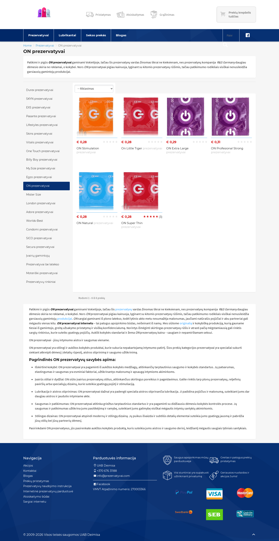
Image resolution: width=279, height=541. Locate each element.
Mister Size (33, 194)
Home (27, 45)
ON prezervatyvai (38, 186)
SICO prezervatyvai (39, 238)
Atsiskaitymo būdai (36, 496)
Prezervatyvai (38, 35)
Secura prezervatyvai (40, 247)
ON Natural (95, 223)
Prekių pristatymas (36, 481)
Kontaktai (29, 471)
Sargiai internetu (34, 501)
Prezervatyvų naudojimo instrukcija (47, 486)
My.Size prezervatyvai (40, 168)
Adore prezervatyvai (39, 212)
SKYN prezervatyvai (39, 98)
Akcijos (28, 465)
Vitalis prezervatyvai (39, 142)
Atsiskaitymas (135, 14)
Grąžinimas (167, 14)
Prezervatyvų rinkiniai (41, 282)
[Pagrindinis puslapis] (44, 14)
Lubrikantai (67, 35)
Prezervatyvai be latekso (42, 264)
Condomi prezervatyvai (42, 229)
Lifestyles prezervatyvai (42, 125)
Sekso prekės (96, 35)
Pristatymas (103, 14)
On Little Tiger (141, 148)
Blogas (121, 35)
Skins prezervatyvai (39, 133)
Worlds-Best (34, 220)
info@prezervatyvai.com (111, 476)
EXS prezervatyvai (38, 107)
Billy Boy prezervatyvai (41, 159)
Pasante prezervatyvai (41, 116)
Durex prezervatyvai (39, 90)
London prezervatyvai (40, 203)
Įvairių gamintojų (38, 255)
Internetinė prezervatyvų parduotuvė (48, 491)
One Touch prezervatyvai (43, 151)
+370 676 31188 (105, 471)
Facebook (101, 484)
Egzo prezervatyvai (39, 177)
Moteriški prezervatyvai (42, 273)
